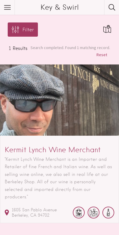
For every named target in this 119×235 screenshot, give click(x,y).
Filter (28, 30)
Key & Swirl (60, 7)
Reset (102, 54)
